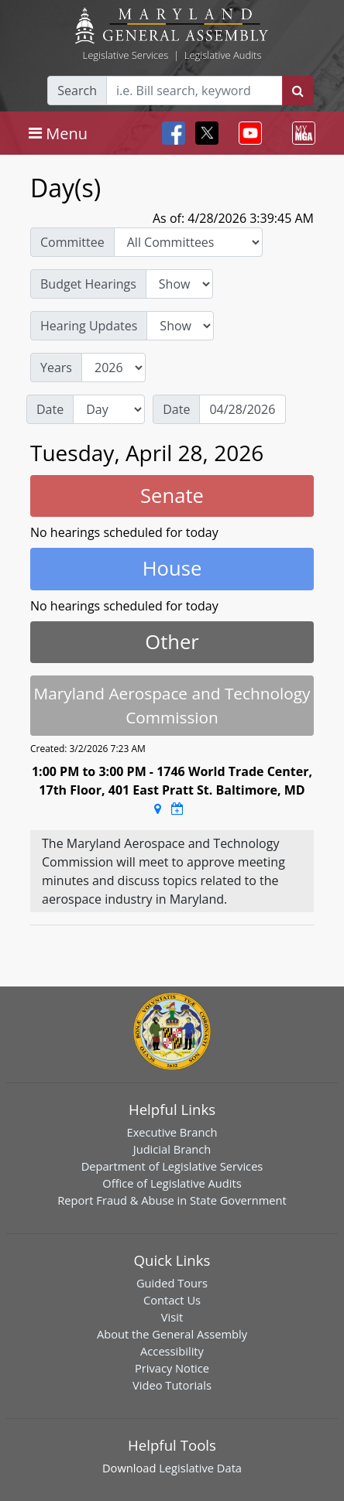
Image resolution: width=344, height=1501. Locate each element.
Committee (72, 242)
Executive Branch (172, 1132)
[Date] (242, 409)
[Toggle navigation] (58, 133)
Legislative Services (125, 55)
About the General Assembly (172, 1334)
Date (50, 409)
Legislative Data (200, 1467)
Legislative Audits (223, 55)
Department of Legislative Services (172, 1166)
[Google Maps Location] (157, 808)
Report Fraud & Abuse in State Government (171, 1200)
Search (77, 90)
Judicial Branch (172, 1149)
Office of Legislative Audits (171, 1183)
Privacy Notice (172, 1368)
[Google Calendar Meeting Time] (177, 808)
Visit (172, 1317)
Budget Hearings (88, 283)
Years (56, 367)
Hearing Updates (88, 325)
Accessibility (172, 1351)
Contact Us (172, 1300)
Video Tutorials (172, 1385)
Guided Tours (172, 1283)
